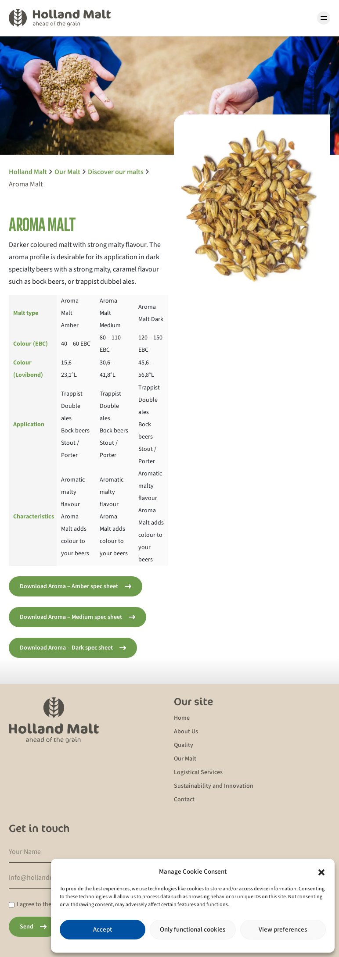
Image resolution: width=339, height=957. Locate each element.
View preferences (283, 929)
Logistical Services (198, 772)
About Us (186, 731)
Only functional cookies (192, 929)
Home (182, 718)
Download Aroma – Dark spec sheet (66, 647)
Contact (184, 799)
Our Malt (185, 758)
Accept (102, 929)
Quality (183, 745)
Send (26, 926)
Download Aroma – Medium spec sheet (71, 617)
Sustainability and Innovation (213, 786)
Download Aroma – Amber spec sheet (69, 586)
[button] (321, 872)
